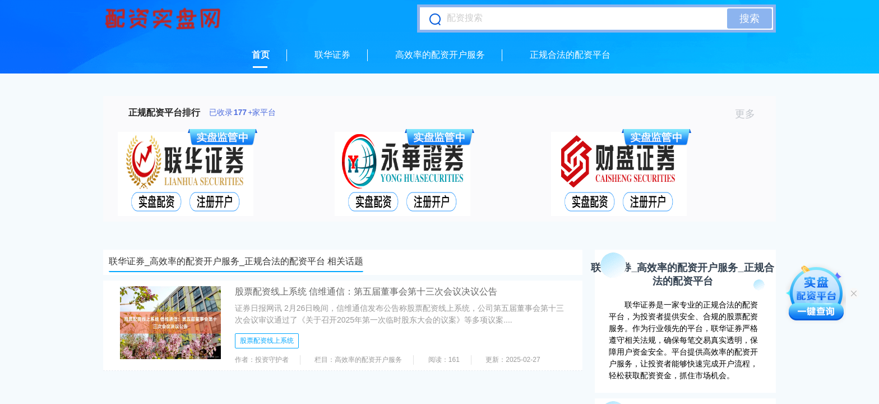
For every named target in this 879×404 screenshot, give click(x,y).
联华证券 (332, 54)
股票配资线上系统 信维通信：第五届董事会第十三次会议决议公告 (366, 291)
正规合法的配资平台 (570, 54)
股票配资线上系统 (267, 341)
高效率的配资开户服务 (440, 54)
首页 (261, 54)
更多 (750, 114)
